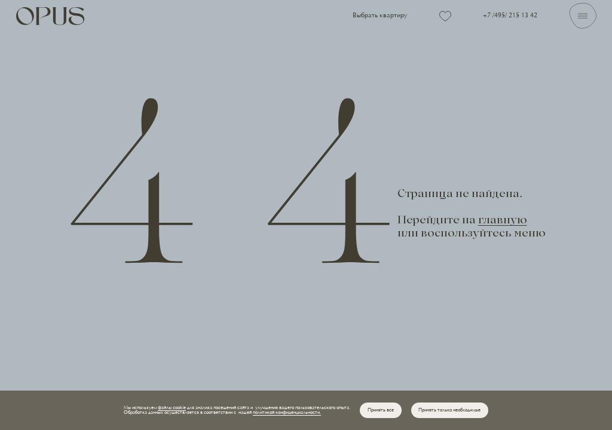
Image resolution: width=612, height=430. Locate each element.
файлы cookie (172, 408)
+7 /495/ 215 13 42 (510, 16)
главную (502, 221)
